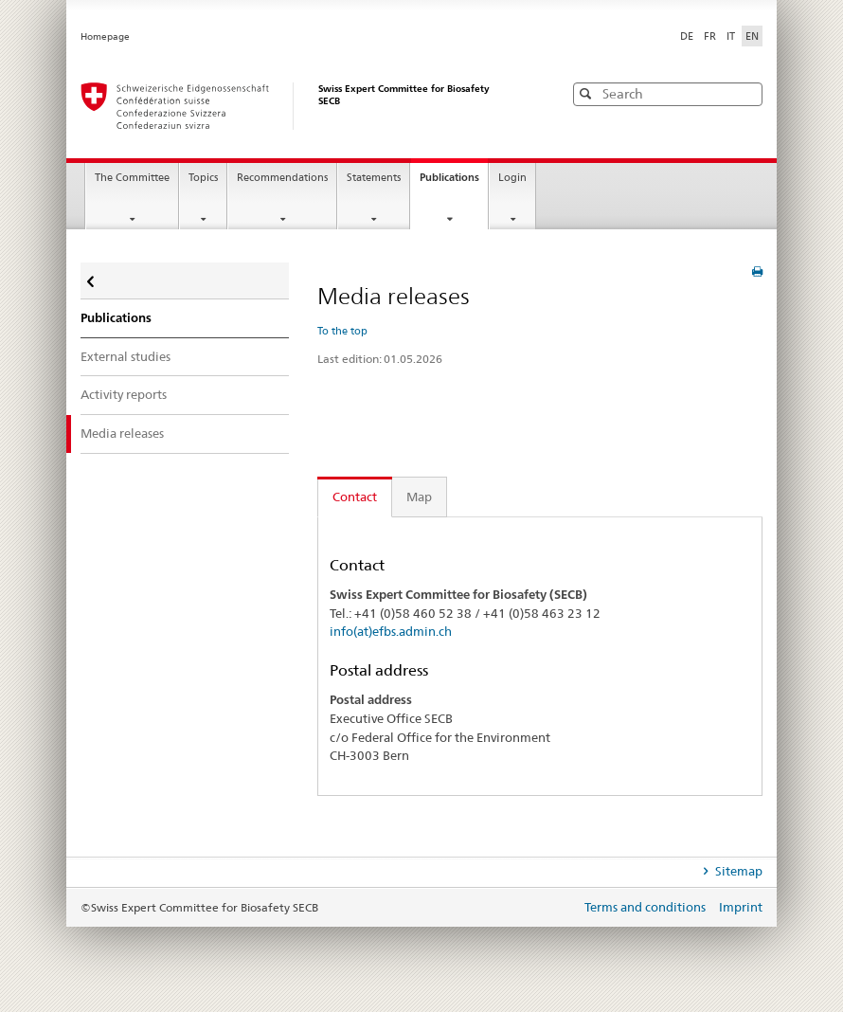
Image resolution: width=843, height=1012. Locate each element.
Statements (374, 178)
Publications (454, 183)
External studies (125, 356)
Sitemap (737, 870)
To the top (342, 330)
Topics (203, 178)
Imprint (740, 906)
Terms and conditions (646, 906)
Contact (354, 496)
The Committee (132, 178)
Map (419, 496)
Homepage (105, 36)
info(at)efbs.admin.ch (391, 631)
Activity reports (124, 394)
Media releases (122, 433)
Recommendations (282, 178)
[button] (746, 93)
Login (512, 178)
